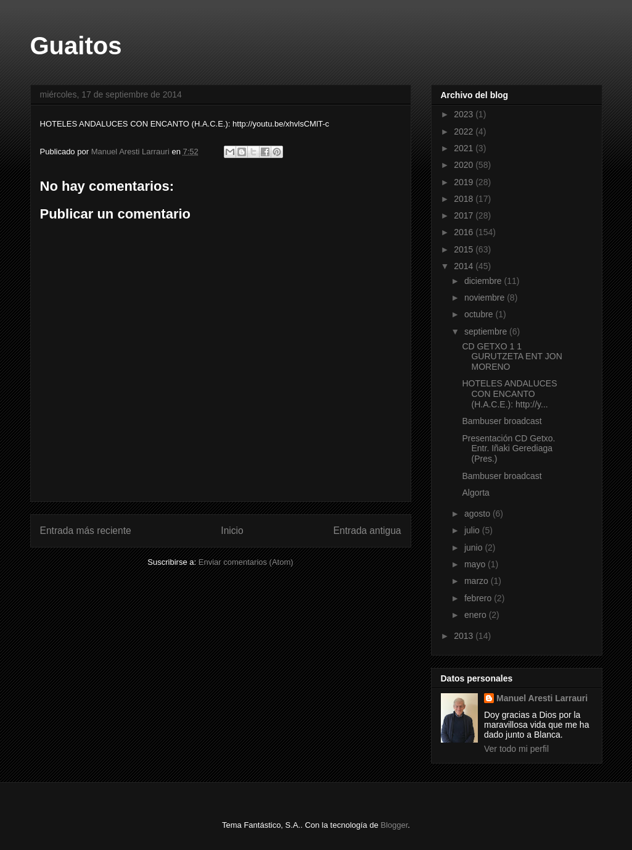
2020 (464, 165)
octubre (480, 314)
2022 (464, 131)
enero (476, 615)
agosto (478, 514)
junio (474, 547)
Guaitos (76, 45)
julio (473, 530)
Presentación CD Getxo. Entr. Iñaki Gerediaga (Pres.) (508, 448)
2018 (464, 199)
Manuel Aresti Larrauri (542, 698)
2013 (464, 636)
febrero (479, 598)
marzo (477, 581)
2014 (464, 266)
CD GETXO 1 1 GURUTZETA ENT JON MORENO (512, 356)
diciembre (484, 281)
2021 (464, 148)
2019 (464, 182)
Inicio (232, 530)
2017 (464, 215)
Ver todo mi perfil (516, 749)
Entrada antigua (367, 530)
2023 (464, 114)
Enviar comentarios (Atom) (246, 562)
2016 (464, 232)
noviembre (485, 297)
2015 (464, 249)
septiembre (486, 331)
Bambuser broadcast (501, 421)
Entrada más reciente (85, 530)
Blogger (394, 825)
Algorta (475, 493)
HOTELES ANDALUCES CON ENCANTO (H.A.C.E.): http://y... (509, 393)
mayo (476, 564)
